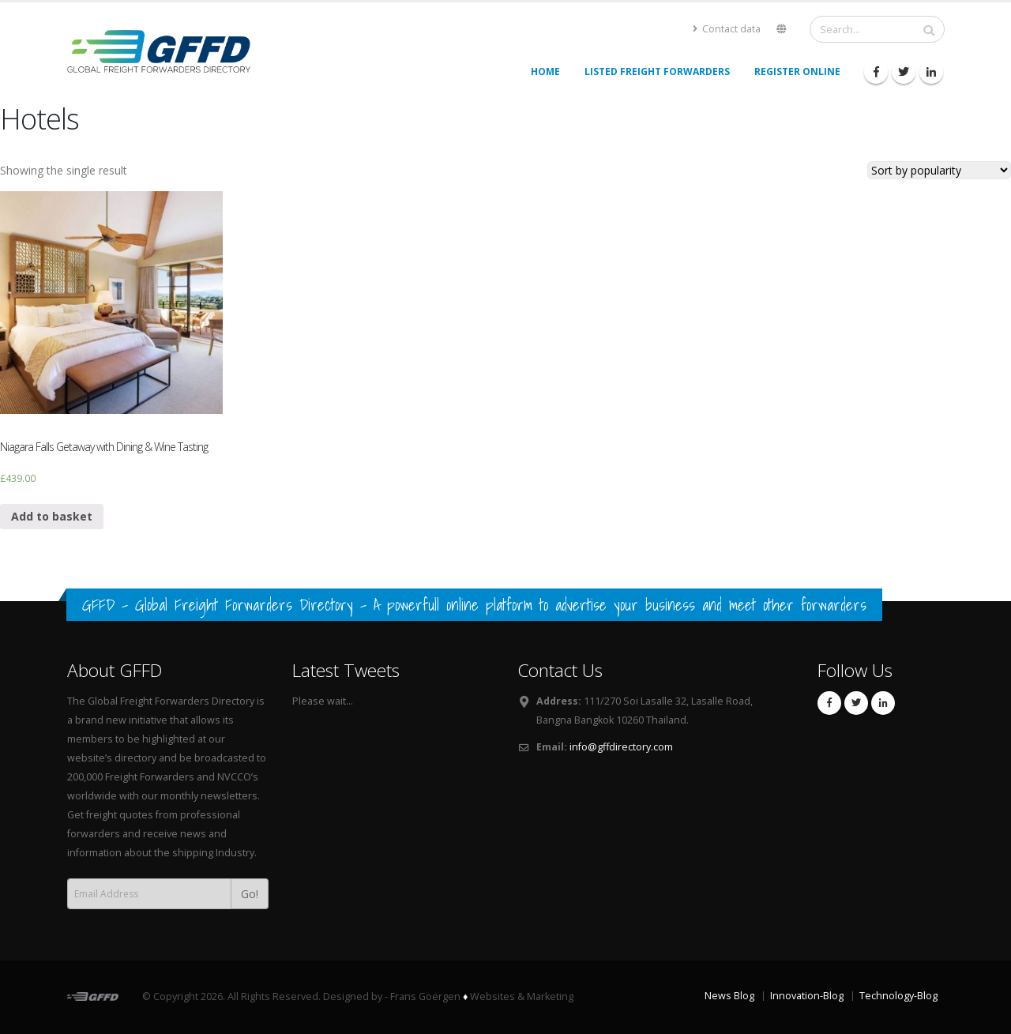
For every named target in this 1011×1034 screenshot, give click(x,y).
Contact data (727, 29)
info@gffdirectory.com (621, 747)
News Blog (729, 995)
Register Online (797, 71)
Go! (249, 893)
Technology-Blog (898, 995)
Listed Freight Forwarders (657, 71)
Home (545, 71)
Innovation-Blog (807, 995)
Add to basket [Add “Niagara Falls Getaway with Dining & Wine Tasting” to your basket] (51, 516)
